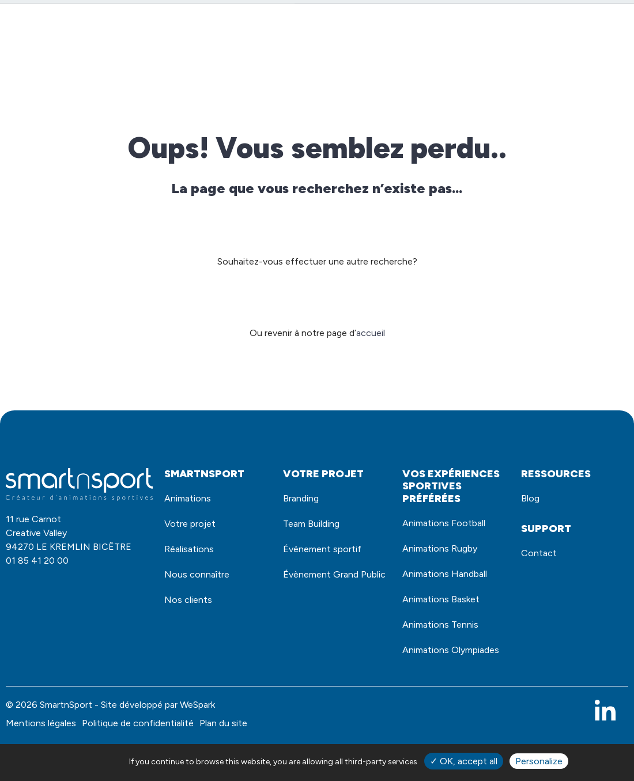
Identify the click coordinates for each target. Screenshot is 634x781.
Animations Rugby (445, 553)
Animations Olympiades (430, 675)
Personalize (539, 761)
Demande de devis (494, 24)
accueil (370, 332)
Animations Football (450, 524)
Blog (609, 59)
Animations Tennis (446, 638)
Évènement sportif (328, 556)
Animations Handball (451, 581)
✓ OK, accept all (463, 761)
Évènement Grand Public (325, 593)
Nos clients (554, 59)
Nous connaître (469, 59)
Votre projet (379, 59)
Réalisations (298, 59)
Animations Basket (446, 610)
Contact (589, 24)
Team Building (316, 528)
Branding (303, 499)
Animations (211, 59)
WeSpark (197, 739)
